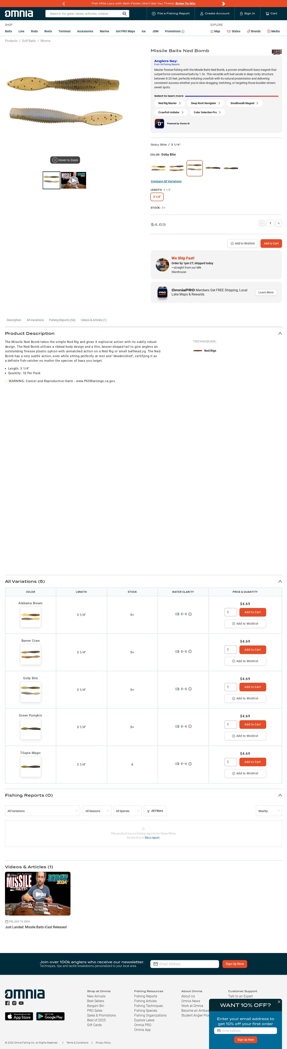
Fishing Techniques (148, 1006)
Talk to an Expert (240, 996)
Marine (104, 31)
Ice (144, 31)
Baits (8, 31)
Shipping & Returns (242, 1001)
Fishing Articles (145, 1001)
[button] (143, 333)
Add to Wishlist (243, 243)
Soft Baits (29, 41)
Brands (254, 31)
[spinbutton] (231, 612)
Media (273, 31)
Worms (45, 41)
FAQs (232, 1006)
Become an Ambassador (199, 1011)
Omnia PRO (142, 1025)
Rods (34, 31)
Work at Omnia (192, 1006)
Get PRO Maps (125, 31)
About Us (188, 996)
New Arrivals (96, 996)
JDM (155, 31)
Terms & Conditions (77, 1042)
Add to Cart (271, 243)
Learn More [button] (266, 292)
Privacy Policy (103, 1042)
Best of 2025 (96, 1020)
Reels (48, 31)
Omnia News (190, 1001)
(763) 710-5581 (239, 1025)
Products (11, 41)
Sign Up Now (235, 964)
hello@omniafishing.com (246, 1030)
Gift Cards (94, 1025)
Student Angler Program (198, 1015)
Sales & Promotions (101, 1015)
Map (215, 31)
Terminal (64, 31)
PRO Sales (94, 1011)
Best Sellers (95, 1001)
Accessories (85, 31)
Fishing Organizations (150, 1015)
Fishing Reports (145, 996)
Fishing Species (145, 1011)
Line (21, 31)
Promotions (174, 32)
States (233, 31)
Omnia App (142, 1030)
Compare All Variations (166, 181)
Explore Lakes (144, 1020)
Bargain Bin (95, 1006)
